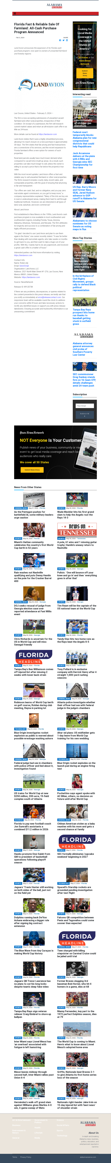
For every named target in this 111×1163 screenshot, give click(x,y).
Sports (60, 1130)
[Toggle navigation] (14, 13)
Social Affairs (63, 1125)
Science (60, 1120)
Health (37, 1127)
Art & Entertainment (21, 1120)
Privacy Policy (25, 1157)
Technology (62, 1135)
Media (37, 1138)
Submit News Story (85, 73)
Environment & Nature (19, 1131)
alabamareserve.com (88, 1157)
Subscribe (85, 415)
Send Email (24, 266)
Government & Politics (41, 1121)
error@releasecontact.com (49, 297)
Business (16, 1125)
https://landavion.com (48, 134)
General (15, 1138)
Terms (14, 1157)
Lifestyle (38, 1133)
